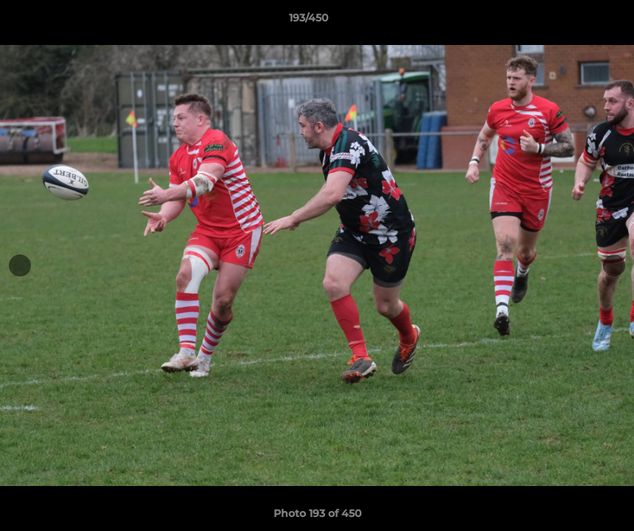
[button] (572, 21)
